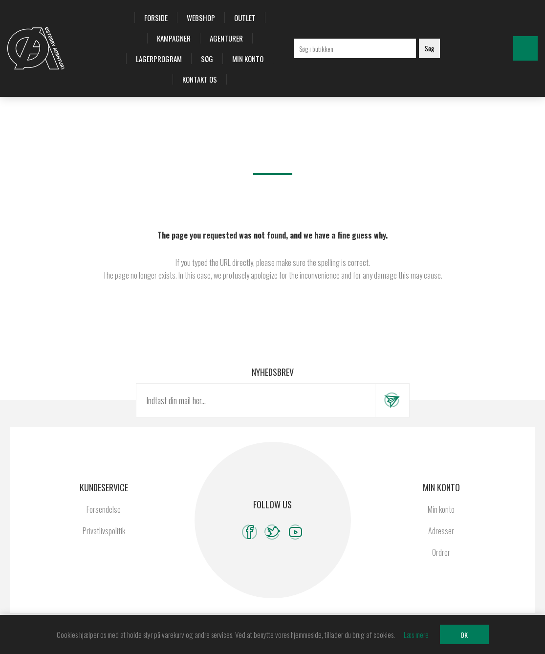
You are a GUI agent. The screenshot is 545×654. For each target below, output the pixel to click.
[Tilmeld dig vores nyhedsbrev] (255, 400)
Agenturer (226, 38)
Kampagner (174, 38)
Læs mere (416, 634)
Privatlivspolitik (104, 531)
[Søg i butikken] (355, 48)
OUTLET (245, 17)
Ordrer (441, 552)
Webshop (201, 17)
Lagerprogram (159, 58)
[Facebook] (249, 532)
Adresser (441, 531)
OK (464, 635)
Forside (156, 17)
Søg (207, 58)
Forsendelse (104, 509)
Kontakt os (199, 79)
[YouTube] (295, 532)
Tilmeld (392, 400)
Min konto (247, 58)
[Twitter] (272, 532)
